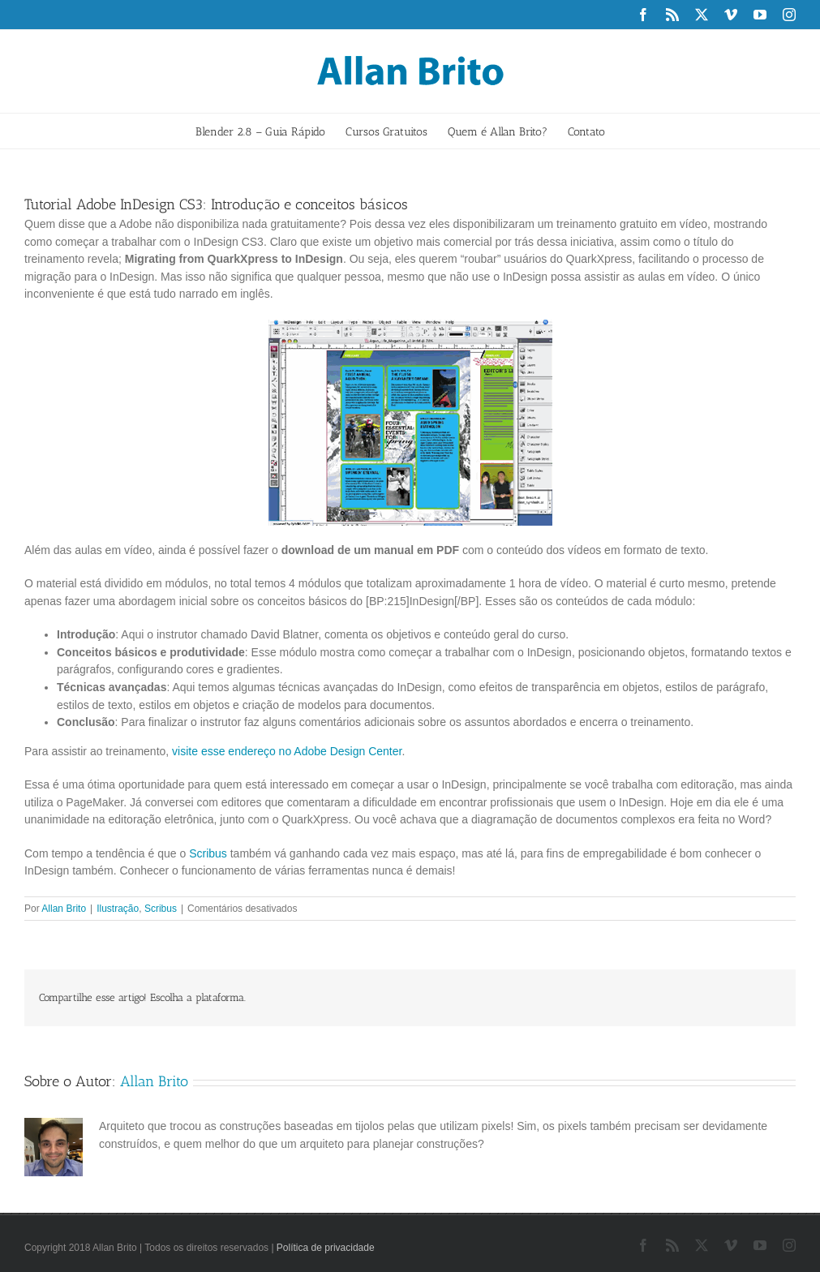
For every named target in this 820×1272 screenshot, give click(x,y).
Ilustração (118, 908)
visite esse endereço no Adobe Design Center (286, 751)
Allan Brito (63, 908)
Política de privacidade (326, 1247)
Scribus (208, 853)
